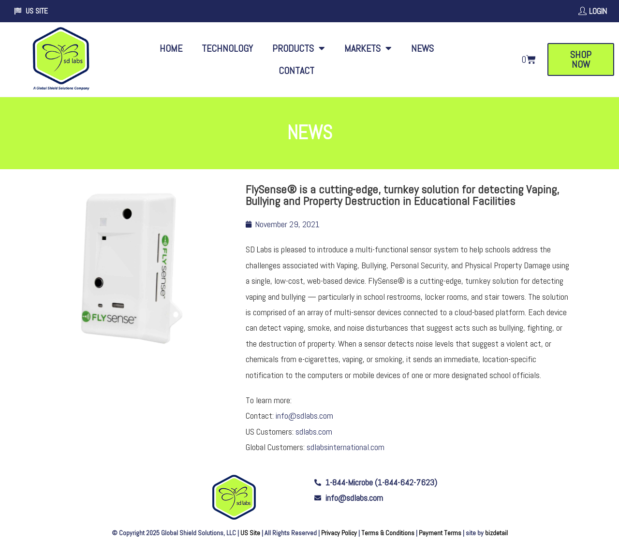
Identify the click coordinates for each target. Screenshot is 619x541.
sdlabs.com (313, 431)
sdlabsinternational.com (345, 447)
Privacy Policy (339, 532)
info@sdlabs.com (304, 415)
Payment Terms (440, 532)
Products (298, 48)
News (422, 48)
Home (171, 48)
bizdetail (496, 532)
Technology (227, 48)
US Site (250, 532)
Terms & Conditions (387, 532)
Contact (296, 70)
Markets (368, 48)
